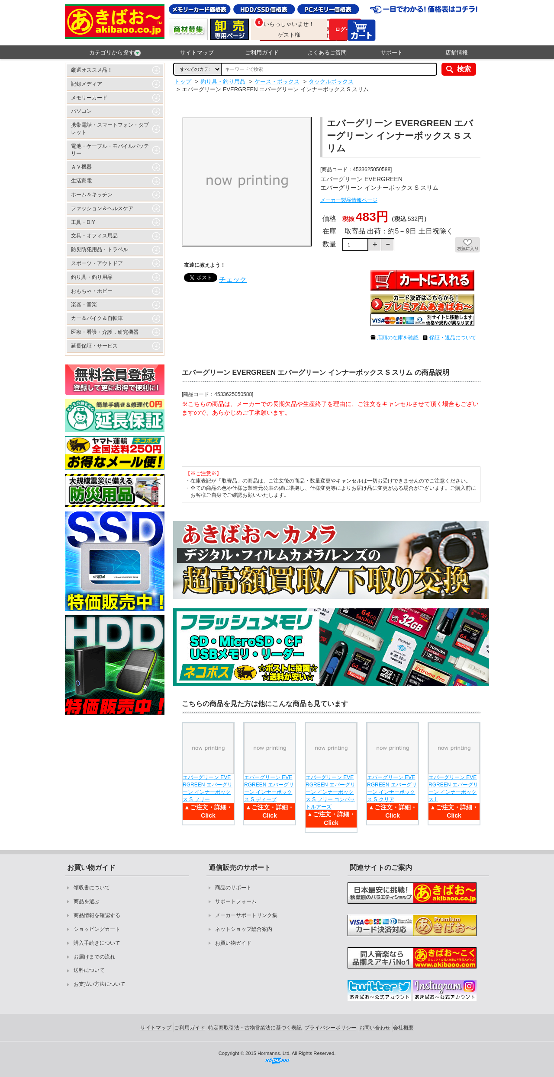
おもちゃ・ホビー (92, 291)
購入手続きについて (97, 943)
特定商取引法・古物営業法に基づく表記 (255, 1027)
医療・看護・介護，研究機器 (104, 332)
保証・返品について (452, 338)
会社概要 (403, 1027)
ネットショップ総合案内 (243, 929)
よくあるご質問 (327, 52)
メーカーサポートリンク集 (246, 915)
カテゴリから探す (115, 52)
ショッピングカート (97, 929)
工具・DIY (83, 222)
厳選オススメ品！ (92, 70)
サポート (391, 52)
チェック (233, 279)
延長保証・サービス (94, 346)
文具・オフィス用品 (94, 236)
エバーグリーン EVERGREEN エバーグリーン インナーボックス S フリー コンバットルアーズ (330, 791)
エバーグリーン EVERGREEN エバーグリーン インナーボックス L (453, 788)
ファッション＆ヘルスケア (102, 208)
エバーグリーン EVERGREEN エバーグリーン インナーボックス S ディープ (269, 788)
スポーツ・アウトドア (97, 263)
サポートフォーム (236, 901)
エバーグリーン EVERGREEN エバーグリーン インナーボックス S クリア (392, 788)
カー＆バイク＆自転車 (97, 318)
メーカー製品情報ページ (348, 200)
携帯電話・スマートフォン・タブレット (110, 128)
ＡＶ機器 (81, 167)
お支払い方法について (100, 984)
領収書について (92, 888)
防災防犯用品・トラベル (99, 249)
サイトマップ (197, 52)
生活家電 (81, 181)
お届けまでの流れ (94, 957)
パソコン (81, 111)
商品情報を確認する (97, 915)
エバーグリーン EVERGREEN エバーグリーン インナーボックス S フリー (207, 788)
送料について (89, 970)
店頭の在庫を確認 (398, 338)
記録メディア (86, 84)
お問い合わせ (374, 1027)
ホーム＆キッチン (92, 195)
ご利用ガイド (262, 52)
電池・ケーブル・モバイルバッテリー (110, 150)
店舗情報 (456, 52)
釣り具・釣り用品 (92, 277)
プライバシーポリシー (330, 1027)
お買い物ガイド (233, 943)
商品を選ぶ (87, 901)
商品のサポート (233, 888)
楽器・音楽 (84, 304)
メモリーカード (89, 98)
